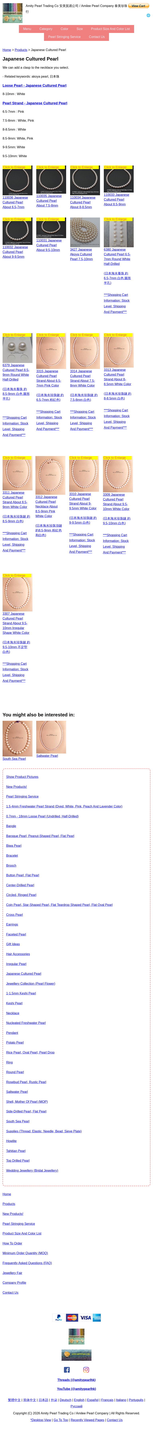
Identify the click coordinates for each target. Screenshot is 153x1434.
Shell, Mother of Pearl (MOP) (27, 1101)
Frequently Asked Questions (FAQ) (27, 1263)
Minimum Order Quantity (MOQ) (25, 1253)
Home (7, 50)
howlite (11, 1141)
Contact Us (97, 36)
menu (27, 29)
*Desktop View (40, 1420)
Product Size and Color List (110, 29)
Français (107, 1400)
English (79, 1400)
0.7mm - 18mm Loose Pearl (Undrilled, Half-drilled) (42, 816)
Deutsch (66, 1400)
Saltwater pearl (17, 1091)
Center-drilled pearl (20, 885)
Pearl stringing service (64, 36)
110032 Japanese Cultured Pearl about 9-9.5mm (15, 251)
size (79, 29)
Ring (9, 1062)
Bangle (11, 826)
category (45, 29)
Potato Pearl (15, 1042)
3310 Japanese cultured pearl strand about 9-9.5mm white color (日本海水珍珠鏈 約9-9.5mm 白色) (83, 508)
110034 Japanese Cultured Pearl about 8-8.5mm (82, 202)
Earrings (12, 924)
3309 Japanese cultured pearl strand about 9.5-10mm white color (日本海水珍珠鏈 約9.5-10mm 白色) (116, 509)
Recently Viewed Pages (87, 1420)
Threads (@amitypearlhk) (76, 1380)
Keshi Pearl (14, 1003)
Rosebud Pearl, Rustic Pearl (26, 1082)
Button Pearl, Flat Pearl (22, 875)
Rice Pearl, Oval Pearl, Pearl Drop (30, 1052)
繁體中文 (14, 1400)
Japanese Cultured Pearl (23, 973)
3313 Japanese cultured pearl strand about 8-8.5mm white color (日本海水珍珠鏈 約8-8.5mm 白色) (117, 384)
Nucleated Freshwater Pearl (26, 1023)
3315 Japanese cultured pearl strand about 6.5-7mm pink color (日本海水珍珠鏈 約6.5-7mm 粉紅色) (50, 385)
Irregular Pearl (16, 964)
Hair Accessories (18, 954)
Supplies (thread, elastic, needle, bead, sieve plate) (44, 1131)
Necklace (12, 1013)
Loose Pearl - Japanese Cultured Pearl (35, 86)
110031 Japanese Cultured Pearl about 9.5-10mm (49, 245)
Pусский (76, 1406)
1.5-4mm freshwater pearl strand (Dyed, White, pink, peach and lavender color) (64, 806)
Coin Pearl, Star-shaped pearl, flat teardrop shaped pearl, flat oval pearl (59, 905)
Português (136, 1400)
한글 (54, 1400)
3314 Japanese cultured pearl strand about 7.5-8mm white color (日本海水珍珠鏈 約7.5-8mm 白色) (84, 385)
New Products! (16, 786)
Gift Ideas (13, 944)
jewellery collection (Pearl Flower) (30, 983)
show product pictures (22, 777)
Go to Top (61, 1420)
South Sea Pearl (17, 1121)
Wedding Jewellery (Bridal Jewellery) (32, 1170)
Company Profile (14, 1282)
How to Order (12, 1243)
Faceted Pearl (16, 934)
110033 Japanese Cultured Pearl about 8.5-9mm (116, 199)
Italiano (121, 1400)
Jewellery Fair (12, 1273)
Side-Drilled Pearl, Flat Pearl (26, 1111)
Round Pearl (15, 1072)
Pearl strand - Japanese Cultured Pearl (35, 103)
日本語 (43, 1400)
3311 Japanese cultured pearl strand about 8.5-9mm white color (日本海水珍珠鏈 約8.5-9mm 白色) (16, 507)
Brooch (11, 865)
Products (21, 50)
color (64, 29)
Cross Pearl (14, 914)
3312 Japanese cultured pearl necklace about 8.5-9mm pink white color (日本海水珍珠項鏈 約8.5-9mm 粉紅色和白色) (48, 516)
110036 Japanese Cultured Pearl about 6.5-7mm (15, 202)
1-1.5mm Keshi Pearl (21, 993)
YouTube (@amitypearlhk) (76, 1389)
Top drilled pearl (17, 1160)
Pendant (12, 1033)
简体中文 (29, 1400)
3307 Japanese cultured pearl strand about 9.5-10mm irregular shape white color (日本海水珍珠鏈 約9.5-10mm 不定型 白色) (16, 632)
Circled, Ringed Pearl (21, 895)
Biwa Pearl (13, 845)
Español (93, 1400)
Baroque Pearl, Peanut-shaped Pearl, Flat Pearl (40, 836)
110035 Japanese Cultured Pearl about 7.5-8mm (49, 200)
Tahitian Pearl (16, 1151)
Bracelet (12, 855)
